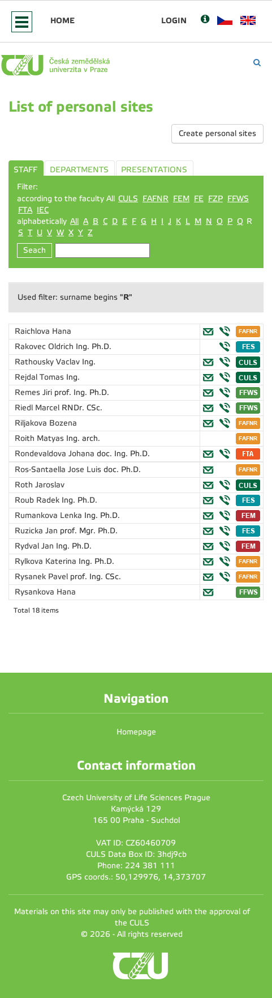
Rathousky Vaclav (48, 362)
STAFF (25, 169)
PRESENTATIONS (154, 169)
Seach (34, 250)
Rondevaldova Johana (56, 453)
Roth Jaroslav (39, 485)
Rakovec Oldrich (45, 346)
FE (199, 198)
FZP (215, 198)
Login (174, 20)
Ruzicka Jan (37, 530)
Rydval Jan (35, 546)
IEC (43, 210)
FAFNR (156, 198)
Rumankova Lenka (49, 515)
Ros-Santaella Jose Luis (59, 469)
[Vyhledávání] (257, 62)
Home (62, 20)
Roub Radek (38, 500)
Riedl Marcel (38, 408)
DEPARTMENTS (79, 169)
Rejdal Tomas (40, 377)
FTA (25, 210)
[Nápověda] (205, 20)
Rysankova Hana (45, 592)
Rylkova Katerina (47, 561)
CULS (128, 198)
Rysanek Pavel (42, 576)
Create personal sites (217, 133)
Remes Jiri (34, 392)
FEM (181, 198)
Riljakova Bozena (46, 423)
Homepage (136, 732)
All (74, 221)
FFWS (238, 198)
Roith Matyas (40, 438)
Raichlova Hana (43, 331)
